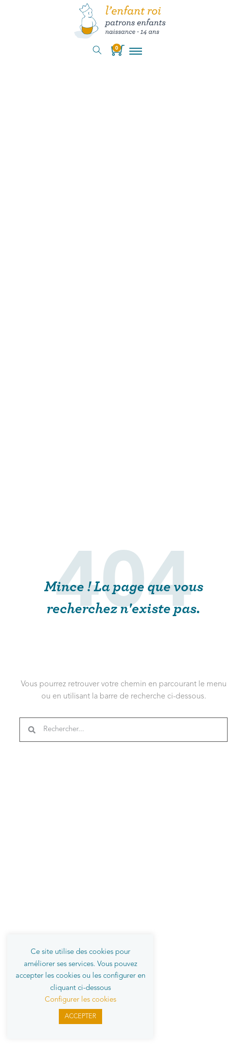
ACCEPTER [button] (80, 1016)
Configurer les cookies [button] (80, 1000)
